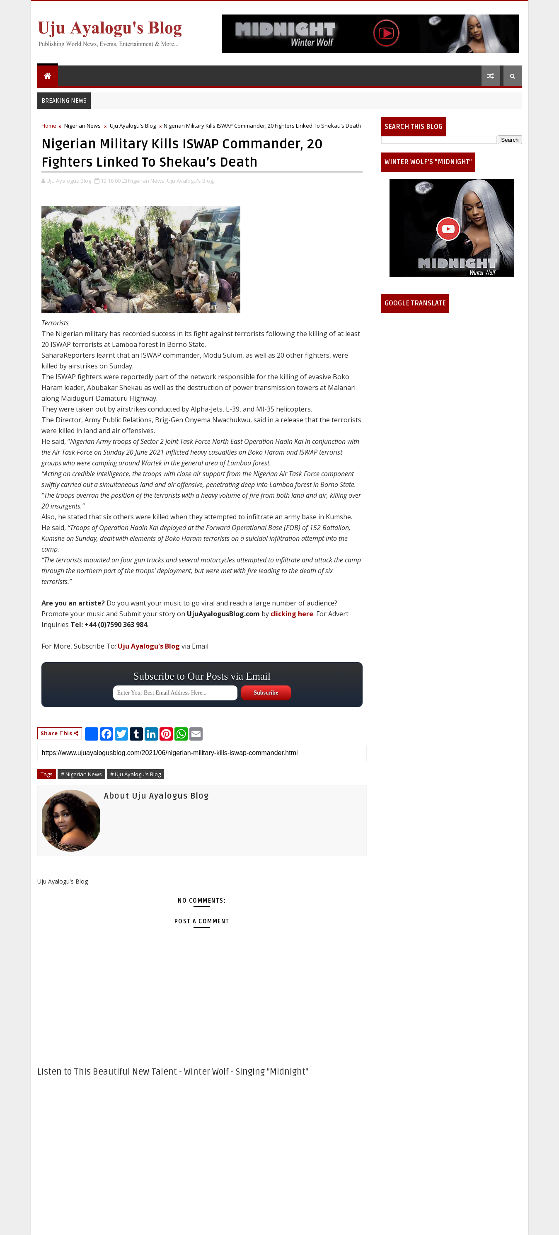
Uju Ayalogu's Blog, (190, 180)
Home (48, 125)
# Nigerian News (81, 774)
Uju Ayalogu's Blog (133, 125)
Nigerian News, (147, 180)
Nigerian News (82, 125)
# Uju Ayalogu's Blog (135, 774)
